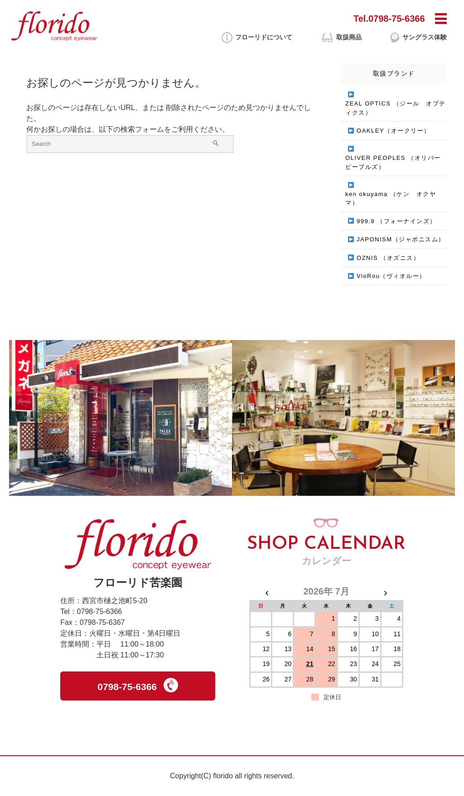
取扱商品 (349, 37)
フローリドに (263, 37)
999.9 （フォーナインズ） (396, 221)
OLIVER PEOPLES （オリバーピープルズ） (393, 162)
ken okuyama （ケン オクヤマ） (390, 198)
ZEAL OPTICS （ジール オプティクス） (395, 108)
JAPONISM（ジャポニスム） (401, 239)
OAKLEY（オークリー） (393, 130)
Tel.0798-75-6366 (389, 19)
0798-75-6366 (137, 685)
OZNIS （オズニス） (388, 257)
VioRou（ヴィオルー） (391, 276)
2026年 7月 (326, 591)
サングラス (424, 37)
